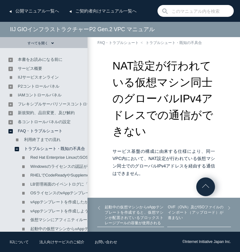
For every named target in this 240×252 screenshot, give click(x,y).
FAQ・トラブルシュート (118, 43)
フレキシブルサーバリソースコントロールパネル (62, 104)
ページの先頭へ (205, 186)
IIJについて (19, 242)
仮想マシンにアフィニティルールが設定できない (75, 219)
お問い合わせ (106, 242)
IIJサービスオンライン (38, 77)
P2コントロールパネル (38, 86)
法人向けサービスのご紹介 (61, 242)
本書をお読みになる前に (40, 59)
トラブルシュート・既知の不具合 (174, 43)
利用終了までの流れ (42, 139)
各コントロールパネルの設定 (44, 121)
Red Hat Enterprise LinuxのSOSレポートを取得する (77, 157)
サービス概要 (30, 68)
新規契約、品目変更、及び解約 (46, 112)
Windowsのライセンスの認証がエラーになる (71, 166)
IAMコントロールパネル (40, 95)
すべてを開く (41, 43)
